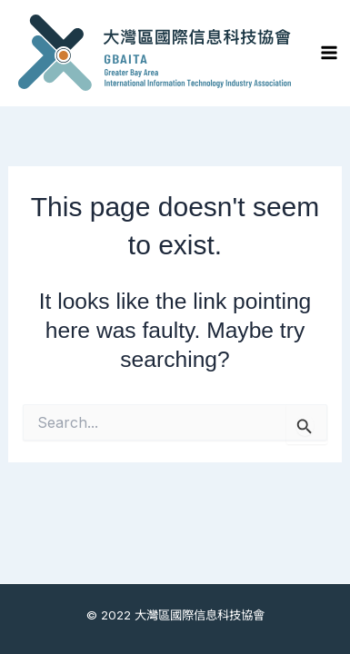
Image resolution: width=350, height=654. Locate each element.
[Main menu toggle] (329, 53)
